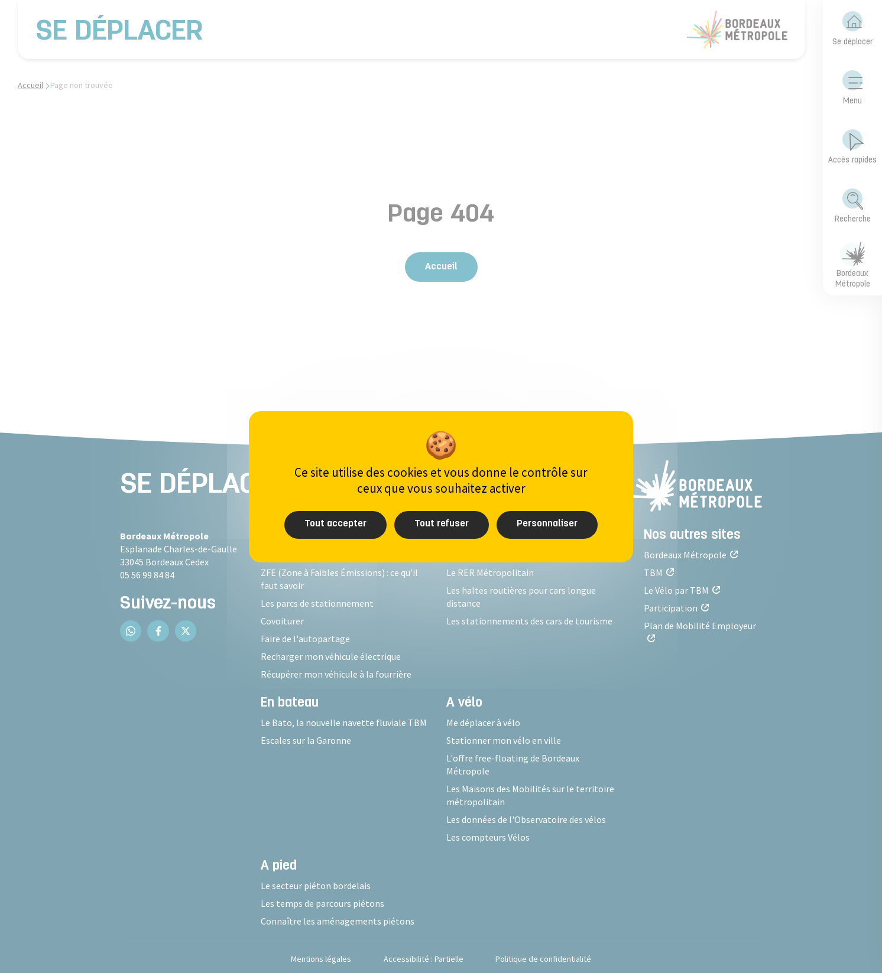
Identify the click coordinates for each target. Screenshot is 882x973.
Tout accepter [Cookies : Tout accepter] (335, 524)
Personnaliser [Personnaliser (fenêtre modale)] (547, 524)
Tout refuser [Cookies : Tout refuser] (441, 524)
